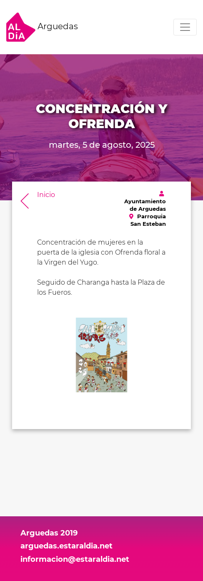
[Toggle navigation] (185, 27)
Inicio (46, 195)
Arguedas (42, 27)
